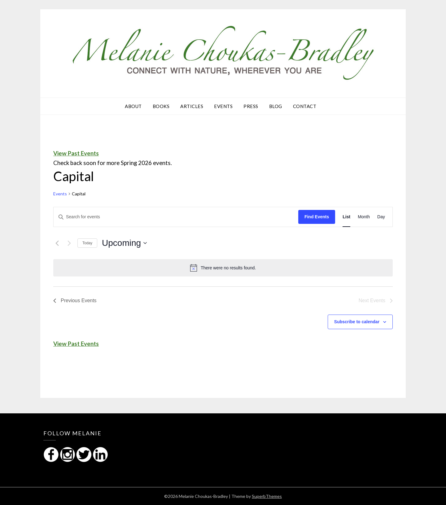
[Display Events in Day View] (381, 217)
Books (161, 106)
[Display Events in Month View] (364, 217)
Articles (191, 106)
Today (87, 243)
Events (223, 106)
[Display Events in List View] (346, 217)
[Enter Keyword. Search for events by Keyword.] (176, 217)
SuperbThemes (267, 496)
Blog (275, 106)
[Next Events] (69, 243)
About (133, 106)
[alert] (223, 267)
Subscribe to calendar (356, 321)
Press (250, 106)
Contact (305, 106)
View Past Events (76, 153)
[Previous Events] (57, 243)
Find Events (316, 216)
